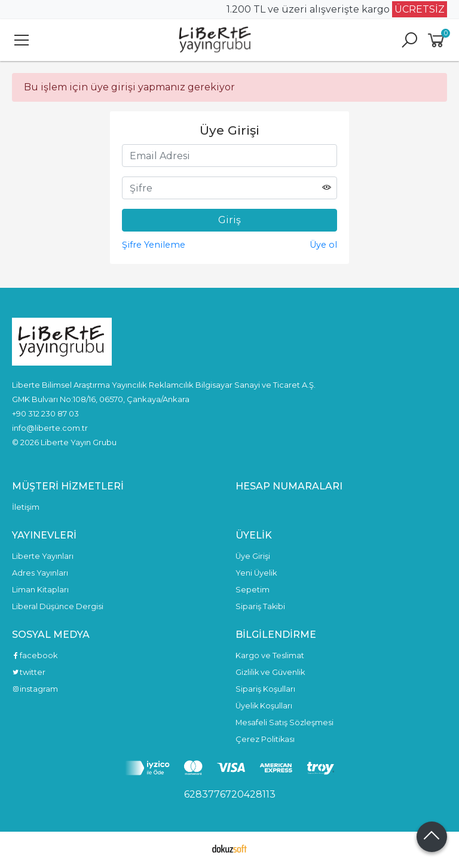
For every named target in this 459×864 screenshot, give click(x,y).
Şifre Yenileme (153, 244)
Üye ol (323, 244)
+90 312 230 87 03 (45, 413)
